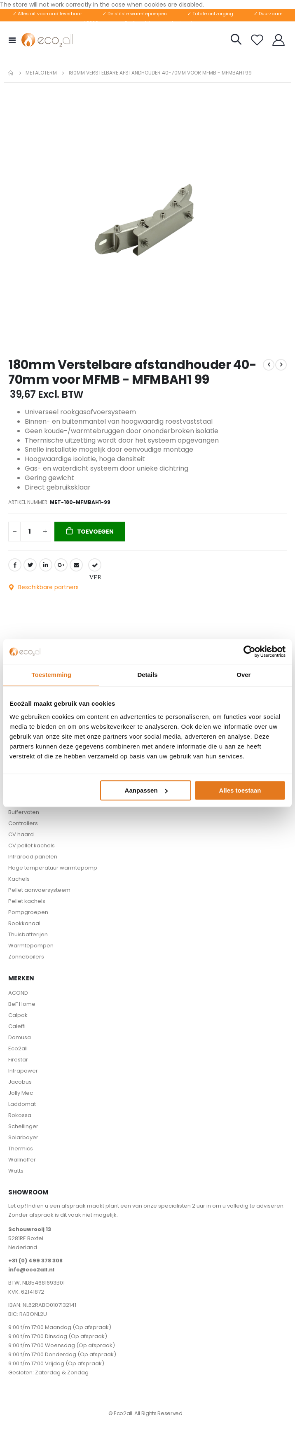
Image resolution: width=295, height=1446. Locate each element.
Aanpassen (146, 790)
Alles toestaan (240, 790)
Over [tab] (243, 674)
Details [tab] (147, 674)
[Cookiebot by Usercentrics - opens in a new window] (249, 651)
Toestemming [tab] (51, 674)
